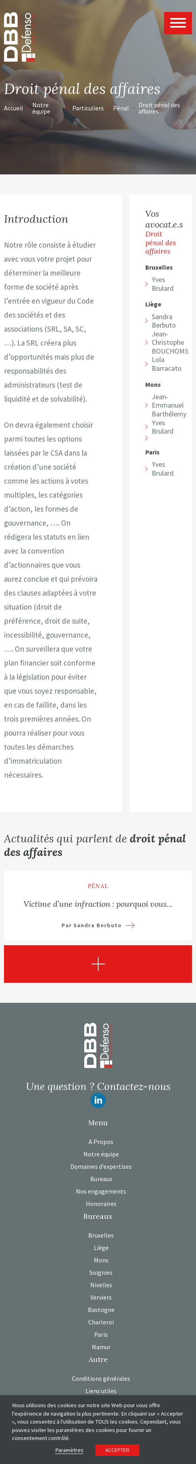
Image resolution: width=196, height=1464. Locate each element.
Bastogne (101, 1310)
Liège (153, 304)
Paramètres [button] (69, 1450)
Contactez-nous (133, 1086)
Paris (152, 452)
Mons (153, 384)
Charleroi (101, 1322)
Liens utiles (101, 1391)
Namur (101, 1347)
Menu (98, 1122)
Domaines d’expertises (101, 1166)
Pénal (121, 108)
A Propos (101, 1142)
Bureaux (101, 1179)
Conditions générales (101, 1378)
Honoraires (101, 1204)
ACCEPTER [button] (117, 1450)
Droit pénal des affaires (159, 108)
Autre (98, 1359)
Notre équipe (41, 108)
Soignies (101, 1272)
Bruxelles (159, 267)
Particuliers (88, 108)
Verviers (101, 1297)
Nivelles (101, 1285)
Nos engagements (101, 1191)
